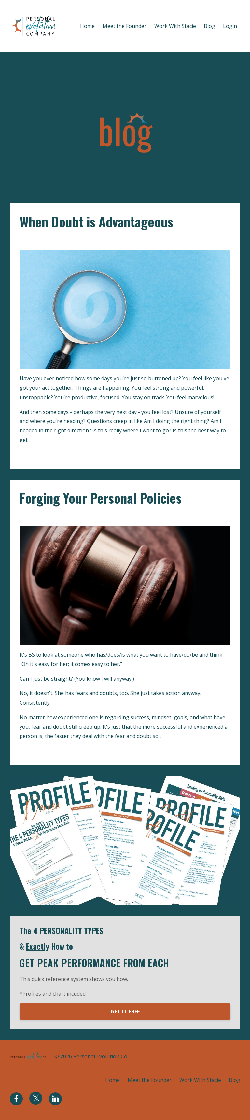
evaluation (50, 239)
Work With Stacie (175, 26)
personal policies (94, 516)
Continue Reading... (45, 454)
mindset (61, 516)
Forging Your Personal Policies (101, 498)
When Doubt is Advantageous (96, 221)
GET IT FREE (125, 1011)
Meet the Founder (124, 26)
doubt (27, 239)
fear (43, 516)
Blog (209, 26)
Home (87, 26)
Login (230, 26)
